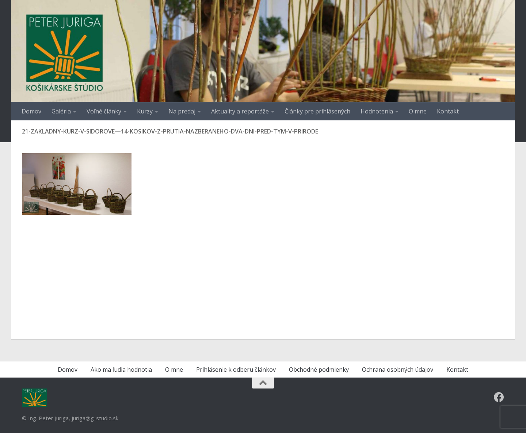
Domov (31, 111)
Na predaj (181, 111)
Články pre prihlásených (317, 111)
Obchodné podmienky (319, 370)
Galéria (61, 111)
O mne (418, 111)
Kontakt (448, 111)
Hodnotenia (377, 111)
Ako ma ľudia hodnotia (121, 370)
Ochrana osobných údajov (397, 370)
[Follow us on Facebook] (499, 397)
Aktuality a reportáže (240, 111)
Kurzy (145, 111)
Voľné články (104, 111)
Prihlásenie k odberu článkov (236, 370)
